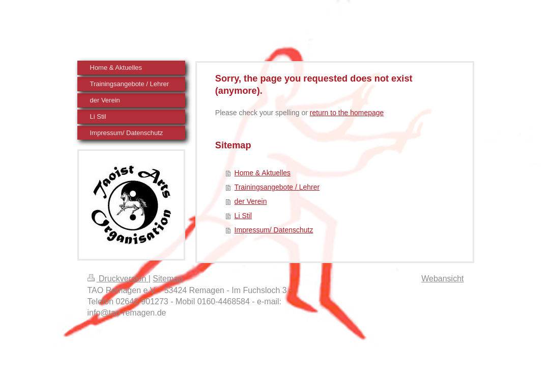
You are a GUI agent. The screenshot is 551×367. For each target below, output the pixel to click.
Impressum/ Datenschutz (274, 230)
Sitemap (168, 278)
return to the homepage (347, 113)
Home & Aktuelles (263, 173)
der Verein (251, 201)
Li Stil (243, 216)
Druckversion (118, 278)
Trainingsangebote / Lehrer (277, 187)
